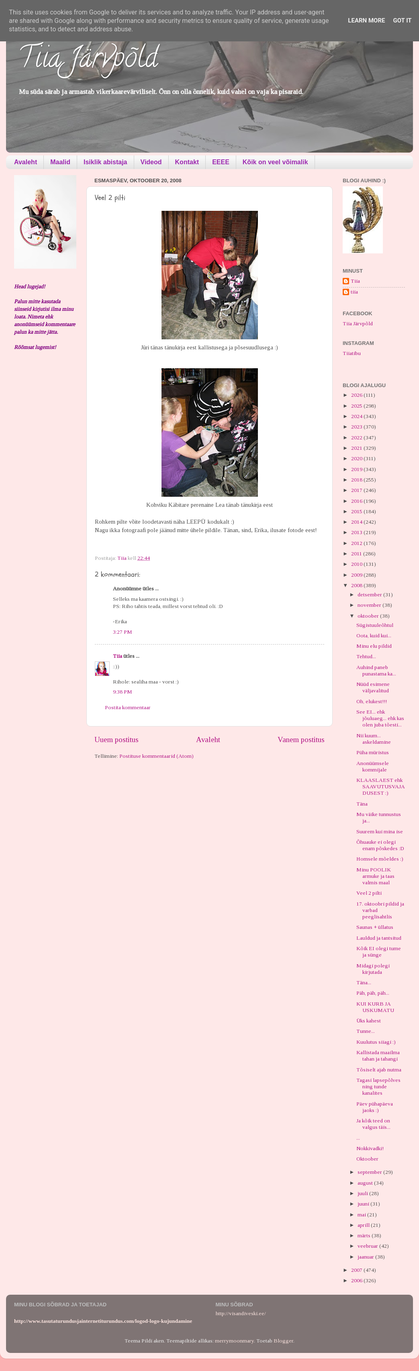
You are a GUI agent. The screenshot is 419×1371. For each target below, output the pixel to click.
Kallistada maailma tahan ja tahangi (378, 1055)
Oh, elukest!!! (371, 701)
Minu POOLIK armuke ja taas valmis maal (375, 876)
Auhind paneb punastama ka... (376, 670)
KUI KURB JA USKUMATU (375, 1007)
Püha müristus (372, 752)
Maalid (60, 162)
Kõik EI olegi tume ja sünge (378, 951)
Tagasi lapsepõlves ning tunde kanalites (378, 1086)
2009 (357, 575)
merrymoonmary (234, 1341)
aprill (364, 1225)
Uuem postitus (116, 739)
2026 (357, 395)
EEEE (220, 162)
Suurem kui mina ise (379, 831)
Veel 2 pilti (369, 893)
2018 (357, 480)
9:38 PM (122, 692)
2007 (357, 1270)
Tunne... (365, 1031)
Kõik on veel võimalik (275, 162)
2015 (357, 511)
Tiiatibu (352, 353)
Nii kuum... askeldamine (373, 738)
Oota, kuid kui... (373, 635)
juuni (364, 1204)
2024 (357, 416)
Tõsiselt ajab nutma (378, 1070)
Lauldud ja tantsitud (378, 938)
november (370, 605)
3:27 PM (122, 632)
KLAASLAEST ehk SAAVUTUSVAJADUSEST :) (380, 786)
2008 (357, 585)
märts (365, 1235)
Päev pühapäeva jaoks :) (374, 1107)
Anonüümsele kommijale (372, 766)
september (370, 1172)
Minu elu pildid (374, 646)
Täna (362, 804)
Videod (151, 162)
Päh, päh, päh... (372, 993)
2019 (357, 469)
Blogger (283, 1341)
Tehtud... (366, 656)
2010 (357, 564)
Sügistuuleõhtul (374, 625)
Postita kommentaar (128, 707)
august (366, 1183)
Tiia (117, 656)
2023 (357, 427)
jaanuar (366, 1257)
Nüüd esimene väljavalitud (373, 687)
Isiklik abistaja (105, 162)
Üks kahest (368, 1021)
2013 (357, 532)
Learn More (366, 20)
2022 (357, 438)
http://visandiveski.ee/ (241, 1313)
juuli (363, 1193)
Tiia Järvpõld (87, 60)
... (358, 1138)
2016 (357, 501)
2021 (357, 448)
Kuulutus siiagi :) (376, 1042)
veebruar (368, 1246)
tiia (354, 292)
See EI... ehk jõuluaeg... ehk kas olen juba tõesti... (380, 718)
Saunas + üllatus (374, 927)
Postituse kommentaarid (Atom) (156, 756)
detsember (370, 595)
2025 (357, 406)
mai (362, 1215)
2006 (357, 1280)
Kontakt (187, 162)
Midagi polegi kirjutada (373, 969)
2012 (357, 543)
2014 (357, 522)
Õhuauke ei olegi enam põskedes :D (380, 845)
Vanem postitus (301, 739)
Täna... (363, 982)
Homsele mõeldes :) (379, 859)
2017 (357, 490)
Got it (402, 20)
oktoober (369, 616)
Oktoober (367, 1159)
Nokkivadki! (370, 1148)
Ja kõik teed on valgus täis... (373, 1124)
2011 (357, 554)
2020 (357, 458)
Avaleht (25, 162)
